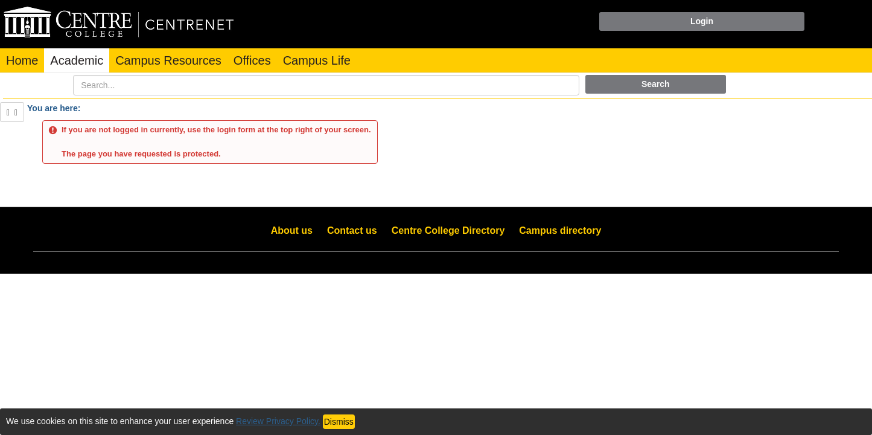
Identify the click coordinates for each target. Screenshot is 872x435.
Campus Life (317, 60)
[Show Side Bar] (12, 112)
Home (22, 60)
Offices (252, 60)
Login (701, 21)
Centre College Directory (448, 230)
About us (292, 230)
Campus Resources (168, 60)
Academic (76, 60)
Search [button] (655, 84)
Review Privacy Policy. (278, 421)
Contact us (352, 230)
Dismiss (339, 422)
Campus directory (560, 230)
